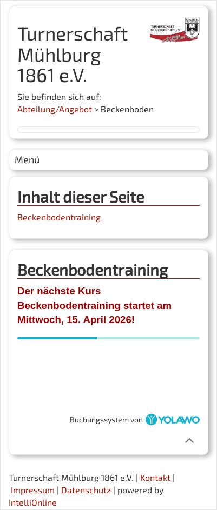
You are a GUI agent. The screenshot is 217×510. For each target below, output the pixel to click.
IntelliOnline (33, 502)
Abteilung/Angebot (54, 109)
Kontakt (155, 477)
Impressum (33, 490)
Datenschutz (86, 490)
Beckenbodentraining (59, 217)
